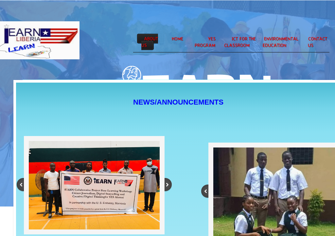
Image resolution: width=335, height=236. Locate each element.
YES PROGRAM (205, 42)
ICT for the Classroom (240, 42)
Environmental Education (281, 42)
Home (177, 38)
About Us (149, 42)
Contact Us (317, 42)
